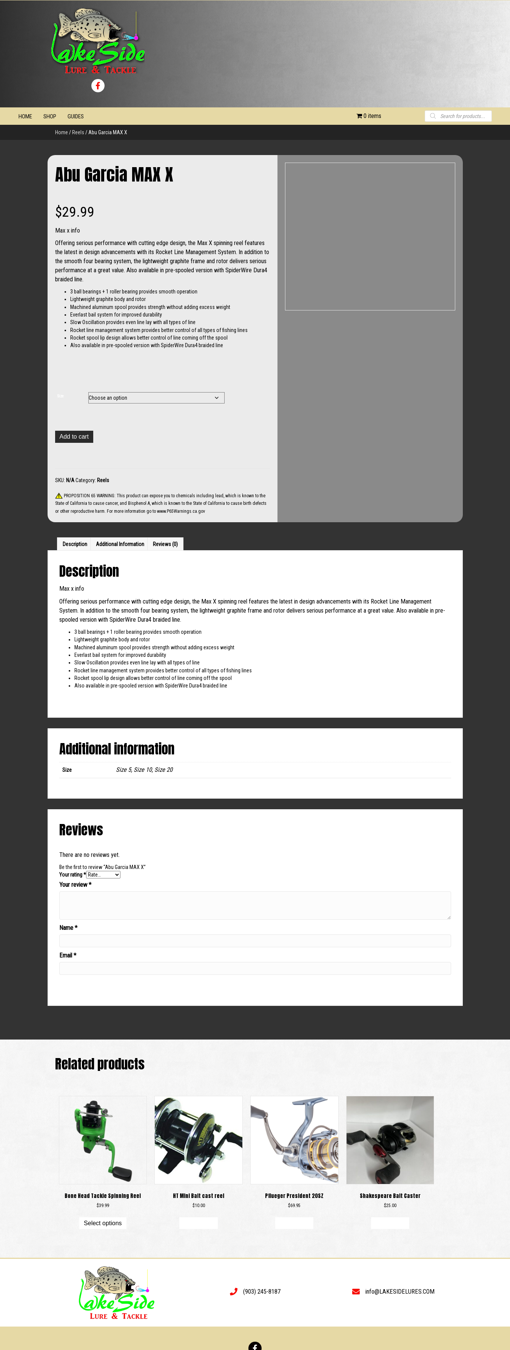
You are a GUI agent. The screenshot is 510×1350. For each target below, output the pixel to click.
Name (68, 927)
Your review (75, 884)
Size (60, 396)
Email (67, 955)
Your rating (72, 875)
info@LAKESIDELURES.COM (400, 1291)
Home (61, 132)
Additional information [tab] (120, 544)
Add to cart (74, 436)
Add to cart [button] (198, 1223)
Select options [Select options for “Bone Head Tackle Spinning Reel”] (103, 1223)
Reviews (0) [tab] (165, 544)
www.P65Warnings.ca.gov (181, 511)
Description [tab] (75, 544)
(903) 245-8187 (261, 1291)
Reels (78, 132)
